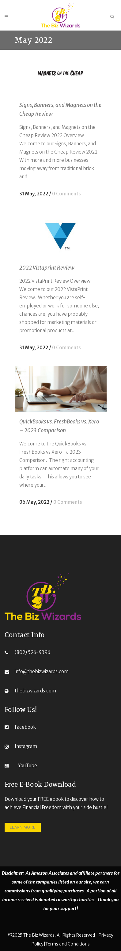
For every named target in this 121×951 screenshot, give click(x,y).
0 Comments (66, 194)
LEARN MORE (23, 827)
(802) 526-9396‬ (32, 652)
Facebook (25, 727)
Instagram (26, 746)
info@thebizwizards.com (42, 671)
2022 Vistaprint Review (46, 267)
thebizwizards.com (35, 691)
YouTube (27, 765)
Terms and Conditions (67, 944)
